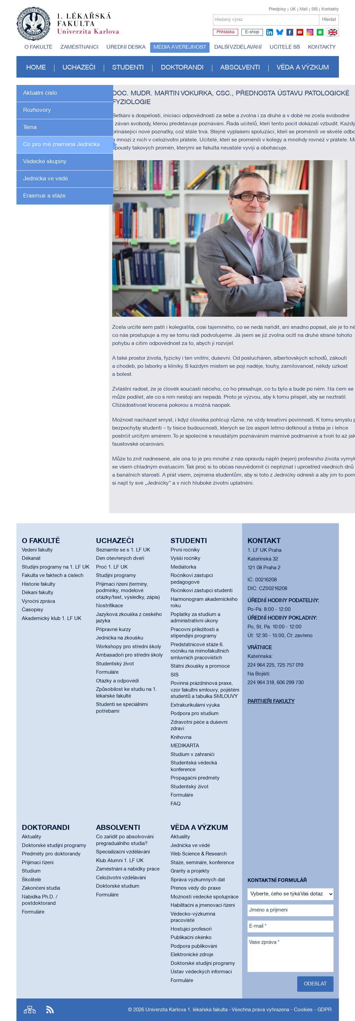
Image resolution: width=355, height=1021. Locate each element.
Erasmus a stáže (44, 195)
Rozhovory (37, 110)
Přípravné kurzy (113, 629)
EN (331, 36)
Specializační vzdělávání (123, 852)
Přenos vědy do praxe (196, 888)
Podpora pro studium (195, 713)
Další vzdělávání (238, 47)
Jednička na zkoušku (119, 638)
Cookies (303, 1010)
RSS (50, 1010)
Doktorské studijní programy (54, 845)
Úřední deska (125, 47)
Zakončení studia (41, 888)
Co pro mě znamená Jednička (61, 144)
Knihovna (181, 737)
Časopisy (32, 610)
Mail (304, 9)
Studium (31, 871)
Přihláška (225, 32)
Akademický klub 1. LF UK (51, 618)
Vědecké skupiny (44, 161)
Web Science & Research (199, 854)
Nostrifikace (109, 606)
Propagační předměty (195, 778)
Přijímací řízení (37, 862)
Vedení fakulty (37, 550)
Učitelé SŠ (285, 47)
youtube (300, 32)
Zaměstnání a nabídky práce (128, 869)
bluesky (279, 32)
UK (293, 9)
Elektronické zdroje (192, 954)
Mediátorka (183, 567)
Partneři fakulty (271, 701)
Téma (30, 127)
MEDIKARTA (185, 746)
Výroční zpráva (38, 601)
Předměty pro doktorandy (51, 854)
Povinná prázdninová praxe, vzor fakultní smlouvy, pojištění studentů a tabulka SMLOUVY (205, 690)
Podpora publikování (194, 946)
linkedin (269, 32)
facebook (289, 32)
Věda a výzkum (303, 68)
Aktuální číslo (40, 93)
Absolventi (240, 68)
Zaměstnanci (79, 47)
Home (36, 68)
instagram (310, 32)
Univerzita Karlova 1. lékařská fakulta (186, 1010)
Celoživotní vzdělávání (121, 878)
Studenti (128, 68)
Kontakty (330, 9)
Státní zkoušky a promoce (200, 666)
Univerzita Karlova (93, 35)
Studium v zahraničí (192, 754)
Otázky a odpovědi (117, 681)
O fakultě (38, 47)
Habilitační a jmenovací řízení (203, 905)
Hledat (329, 19)
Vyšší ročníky (186, 558)
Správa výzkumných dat (198, 880)
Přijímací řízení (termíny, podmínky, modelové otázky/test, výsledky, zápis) (128, 591)
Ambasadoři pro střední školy (129, 655)
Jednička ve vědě (45, 178)
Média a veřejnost (179, 47)
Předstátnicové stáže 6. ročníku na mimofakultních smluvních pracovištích (200, 651)
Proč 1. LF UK (112, 567)
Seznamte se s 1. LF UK (123, 550)
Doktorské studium (117, 886)
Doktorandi (182, 68)
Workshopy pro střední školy (128, 647)
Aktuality (31, 837)
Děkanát (31, 558)
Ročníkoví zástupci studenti (201, 590)
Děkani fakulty (37, 592)
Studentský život (115, 664)
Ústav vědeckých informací (201, 972)
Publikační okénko (191, 937)
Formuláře (107, 672)
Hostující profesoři (191, 929)
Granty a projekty (190, 871)
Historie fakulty (38, 584)
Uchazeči (78, 68)
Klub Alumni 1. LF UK (119, 860)
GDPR (324, 1010)
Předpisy (277, 9)
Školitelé (31, 880)
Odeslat (315, 984)
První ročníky (185, 550)
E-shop (252, 32)
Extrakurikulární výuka (195, 705)
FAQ (175, 804)
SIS (314, 9)
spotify (320, 32)
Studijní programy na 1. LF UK (55, 567)
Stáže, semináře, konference (202, 862)
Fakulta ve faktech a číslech (52, 575)
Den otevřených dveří (120, 558)
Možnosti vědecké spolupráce (204, 897)
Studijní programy (116, 575)
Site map (30, 1010)
